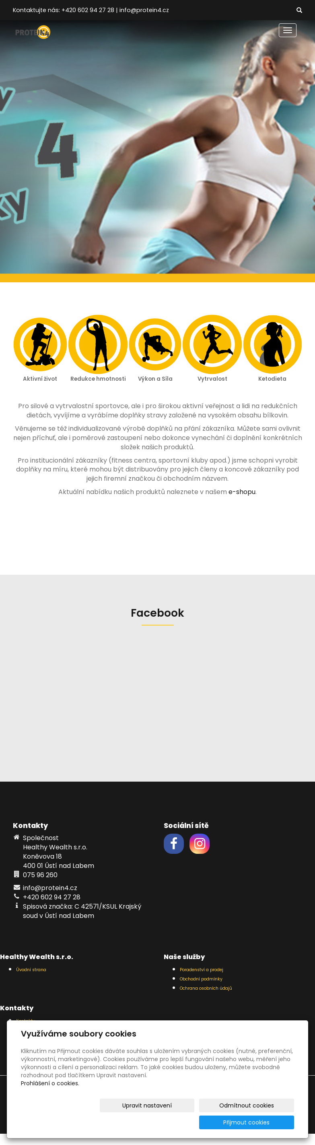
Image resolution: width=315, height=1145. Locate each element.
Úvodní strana (31, 970)
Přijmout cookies (263, 1122)
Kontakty (25, 1021)
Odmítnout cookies (198, 1122)
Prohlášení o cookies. (50, 1100)
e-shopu (242, 491)
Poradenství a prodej (201, 970)
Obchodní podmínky (201, 979)
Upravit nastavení (130, 1122)
